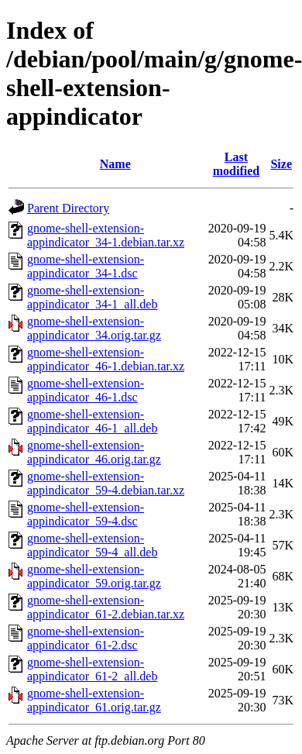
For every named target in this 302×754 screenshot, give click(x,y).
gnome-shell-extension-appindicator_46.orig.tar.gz (94, 452)
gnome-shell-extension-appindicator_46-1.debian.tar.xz (105, 359)
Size (281, 163)
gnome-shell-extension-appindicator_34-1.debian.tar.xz (105, 235)
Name (115, 163)
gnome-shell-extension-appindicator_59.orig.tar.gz (94, 576)
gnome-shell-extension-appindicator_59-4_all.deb (92, 545)
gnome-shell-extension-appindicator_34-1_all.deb (92, 297)
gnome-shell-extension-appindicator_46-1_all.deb (92, 421)
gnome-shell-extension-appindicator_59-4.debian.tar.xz (105, 483)
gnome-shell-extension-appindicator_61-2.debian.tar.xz (105, 607)
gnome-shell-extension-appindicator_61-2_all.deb (92, 669)
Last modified (236, 163)
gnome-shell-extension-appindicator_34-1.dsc (85, 266)
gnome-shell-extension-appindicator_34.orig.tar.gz (94, 328)
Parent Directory (68, 208)
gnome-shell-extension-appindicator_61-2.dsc (85, 638)
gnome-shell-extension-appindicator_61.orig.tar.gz (94, 700)
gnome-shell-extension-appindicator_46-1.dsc (85, 390)
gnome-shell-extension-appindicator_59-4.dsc (85, 514)
